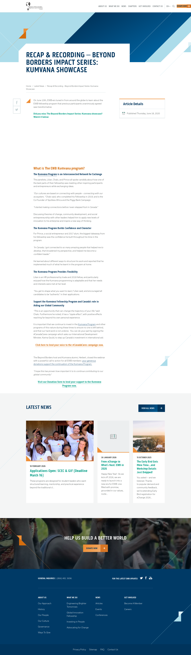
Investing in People (76, 621)
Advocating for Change (78, 627)
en (159, 6)
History (41, 609)
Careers (127, 609)
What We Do (72, 597)
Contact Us (113, 649)
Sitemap (93, 649)
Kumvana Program (47, 174)
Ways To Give (44, 632)
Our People (43, 615)
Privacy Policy (79, 649)
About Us (42, 597)
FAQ (102, 649)
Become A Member (133, 603)
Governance (43, 626)
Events (99, 609)
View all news (148, 408)
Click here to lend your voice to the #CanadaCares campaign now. (69, 345)
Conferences (102, 615)
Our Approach (44, 603)
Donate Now (91, 548)
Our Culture (43, 621)
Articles (99, 603)
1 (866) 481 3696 (63, 578)
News (98, 597)
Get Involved (130, 597)
